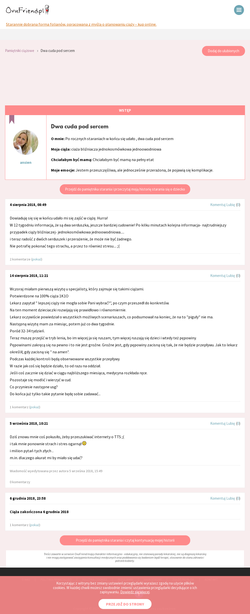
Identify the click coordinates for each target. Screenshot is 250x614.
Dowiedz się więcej (135, 592)
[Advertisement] (125, 81)
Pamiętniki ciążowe (19, 50)
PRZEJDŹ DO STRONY (125, 604)
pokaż (36, 259)
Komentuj (218, 204)
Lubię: (231, 204)
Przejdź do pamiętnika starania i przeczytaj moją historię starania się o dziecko (125, 189)
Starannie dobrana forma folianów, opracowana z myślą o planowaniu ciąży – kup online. (81, 24)
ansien (26, 162)
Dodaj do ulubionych (223, 50)
